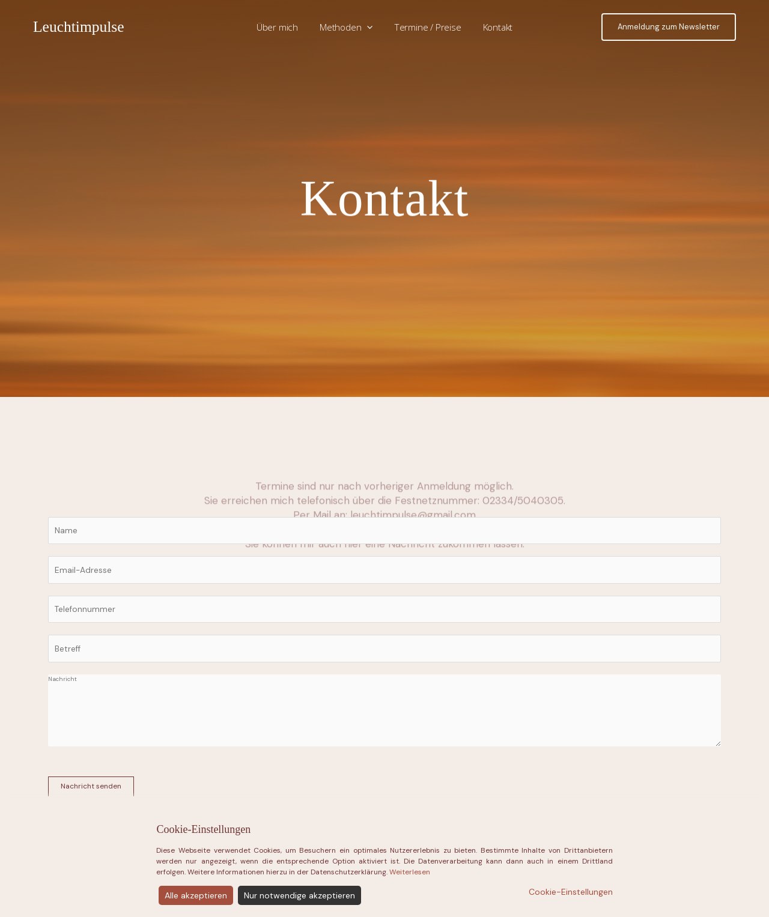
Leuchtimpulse (78, 26)
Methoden (348, 27)
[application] (368, 27)
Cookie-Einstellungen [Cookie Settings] (571, 891)
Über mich (282, 27)
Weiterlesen (409, 872)
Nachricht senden (91, 786)
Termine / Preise (426, 27)
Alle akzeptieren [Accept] (196, 895)
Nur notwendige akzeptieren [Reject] (299, 895)
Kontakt (493, 27)
